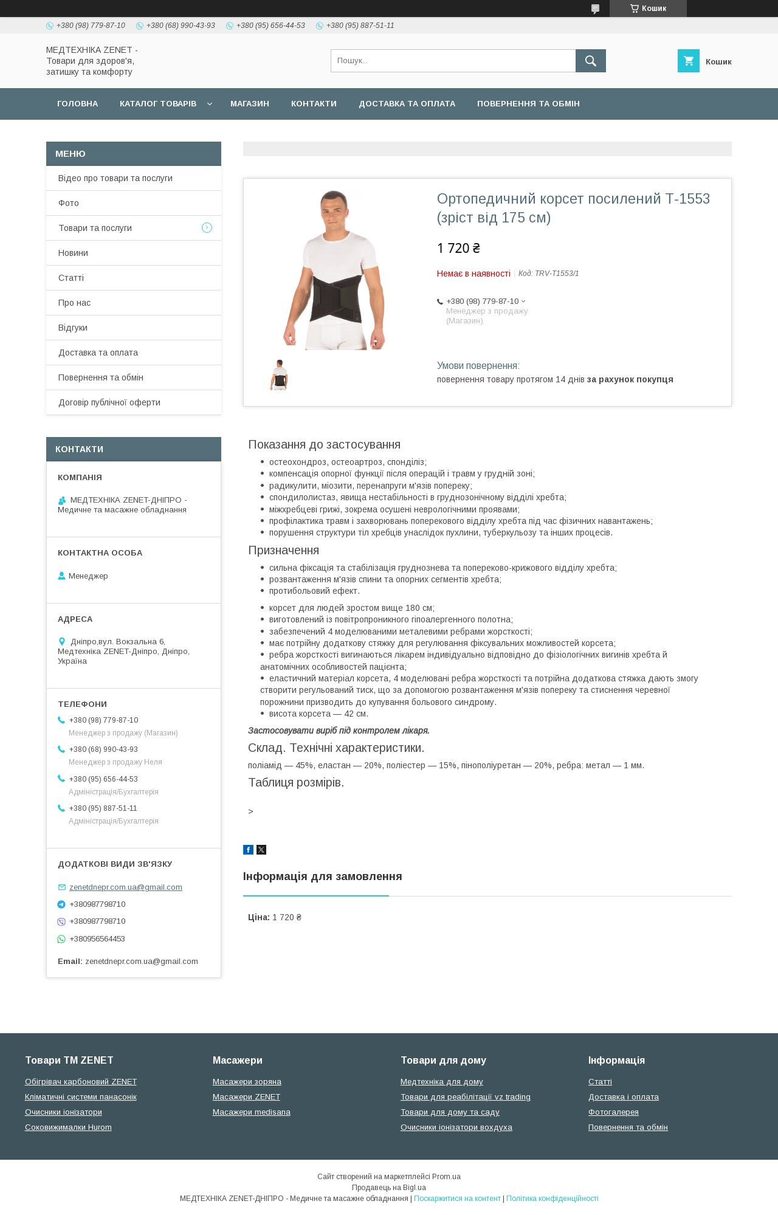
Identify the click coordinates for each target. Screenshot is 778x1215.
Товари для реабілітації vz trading (466, 1096)
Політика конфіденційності (552, 1198)
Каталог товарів (158, 103)
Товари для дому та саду (450, 1112)
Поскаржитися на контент (457, 1198)
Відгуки (73, 327)
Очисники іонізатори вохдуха (456, 1127)
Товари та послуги (95, 228)
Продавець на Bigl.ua (389, 1187)
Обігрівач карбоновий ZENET (81, 1081)
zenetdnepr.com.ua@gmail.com (125, 887)
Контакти (314, 103)
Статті (71, 278)
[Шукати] (591, 60)
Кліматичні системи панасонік (81, 1096)
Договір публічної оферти (120, 135)
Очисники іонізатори (63, 1112)
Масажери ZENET (246, 1096)
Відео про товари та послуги (115, 178)
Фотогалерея (613, 1112)
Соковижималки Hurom (68, 1127)
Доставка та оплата (407, 103)
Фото (68, 203)
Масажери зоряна (247, 1081)
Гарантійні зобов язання (265, 135)
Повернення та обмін (528, 103)
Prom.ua (446, 1176)
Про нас (74, 303)
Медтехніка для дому (442, 1081)
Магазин (249, 103)
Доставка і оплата (623, 1096)
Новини (73, 253)
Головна (77, 103)
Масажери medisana (252, 1112)
